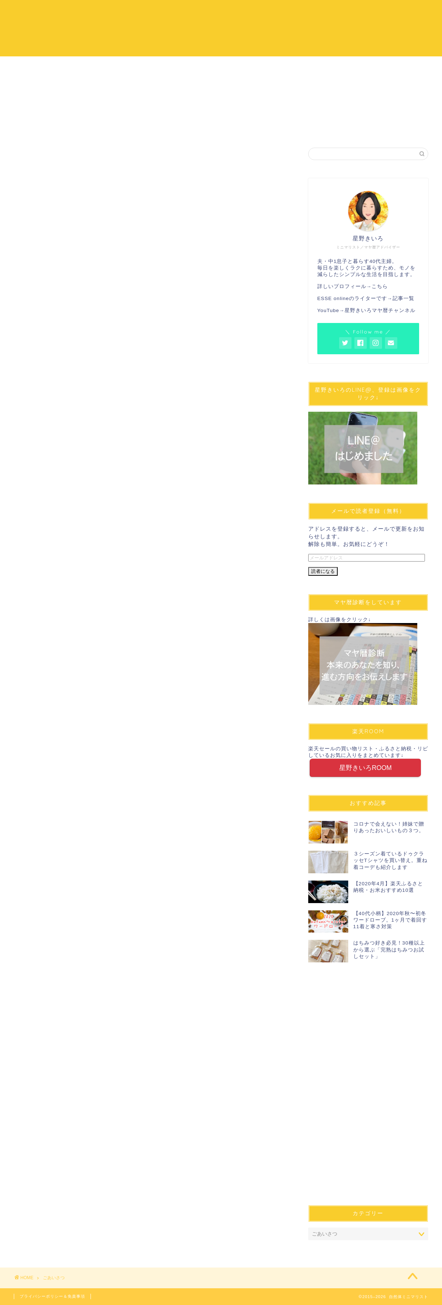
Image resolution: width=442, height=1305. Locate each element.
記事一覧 (403, 298)
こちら (379, 286)
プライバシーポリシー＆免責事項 (52, 1296)
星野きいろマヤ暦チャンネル (380, 310)
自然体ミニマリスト (221, 27)
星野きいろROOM (365, 767)
